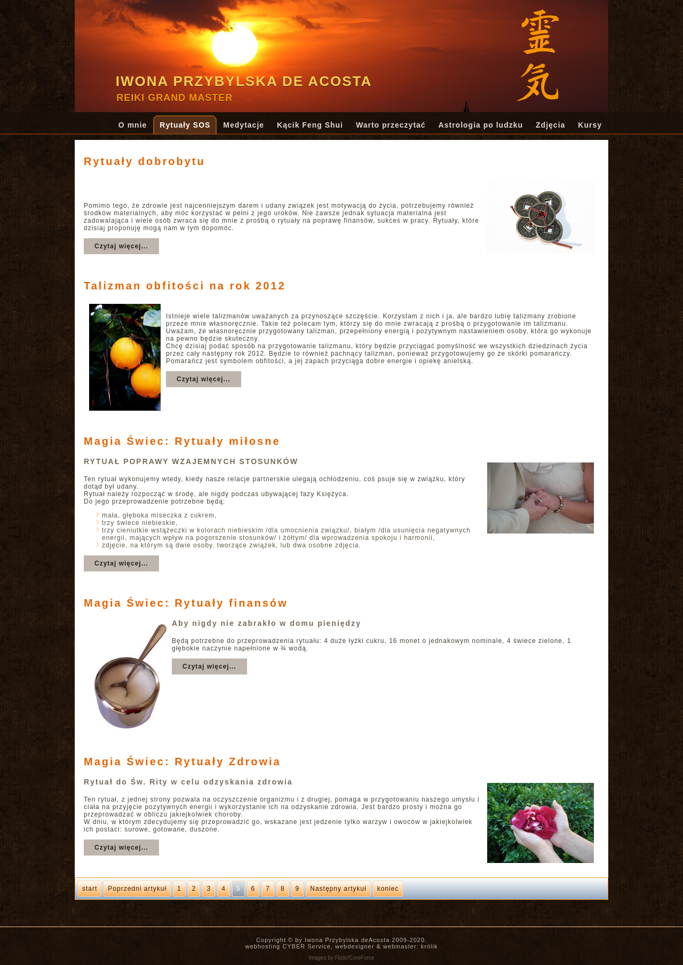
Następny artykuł (338, 888)
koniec (388, 888)
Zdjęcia (550, 125)
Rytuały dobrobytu (144, 161)
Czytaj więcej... (121, 246)
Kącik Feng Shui (310, 125)
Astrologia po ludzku (481, 125)
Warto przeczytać (391, 125)
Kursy (590, 125)
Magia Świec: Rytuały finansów (186, 603)
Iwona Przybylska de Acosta (244, 81)
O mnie (132, 125)
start (89, 888)
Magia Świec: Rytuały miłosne (182, 441)
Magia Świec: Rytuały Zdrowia (182, 761)
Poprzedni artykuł (137, 888)
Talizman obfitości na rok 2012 (185, 286)
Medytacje (243, 125)
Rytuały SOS (185, 125)
